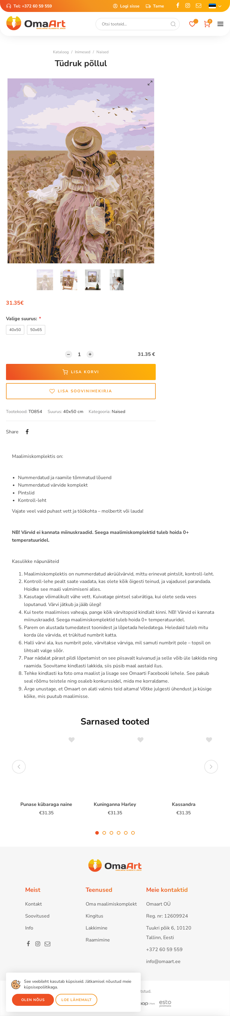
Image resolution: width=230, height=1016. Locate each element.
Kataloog (61, 52)
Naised (102, 52)
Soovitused (37, 916)
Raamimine (98, 940)
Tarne (155, 6)
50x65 (36, 329)
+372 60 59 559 (37, 6)
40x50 (15, 329)
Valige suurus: (23, 318)
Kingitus (94, 916)
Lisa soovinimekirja (80, 391)
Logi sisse (126, 6)
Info (29, 928)
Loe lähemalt (76, 999)
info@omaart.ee (163, 961)
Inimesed (82, 52)
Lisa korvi (81, 372)
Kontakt (33, 904)
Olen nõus (33, 999)
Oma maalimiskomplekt (111, 904)
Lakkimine (97, 928)
